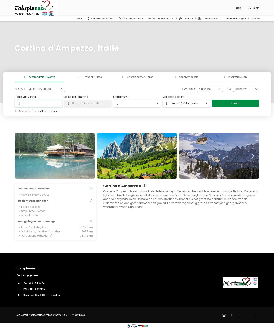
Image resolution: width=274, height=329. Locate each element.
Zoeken (235, 103)
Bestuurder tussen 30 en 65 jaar (36, 111)
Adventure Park (29, 215)
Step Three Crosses (31, 211)
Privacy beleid (78, 314)
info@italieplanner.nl (34, 288)
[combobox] (207, 89)
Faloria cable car (29, 207)
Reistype (20, 88)
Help (238, 8)
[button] (21, 155)
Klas (229, 88)
